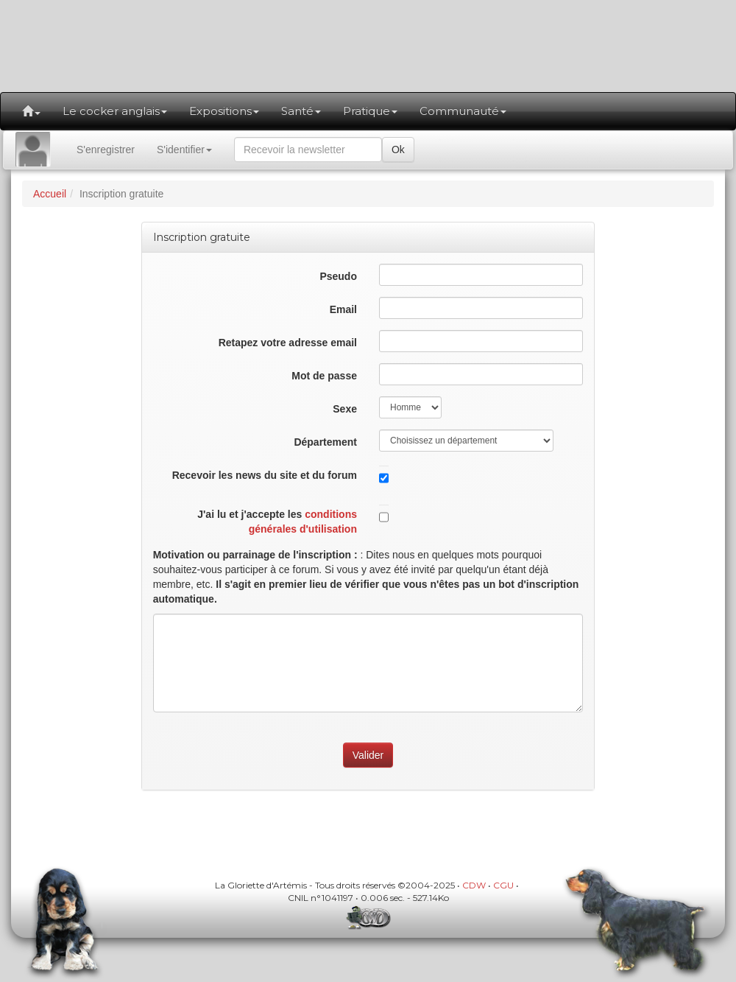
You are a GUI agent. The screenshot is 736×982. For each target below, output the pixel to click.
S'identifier (184, 149)
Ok (398, 149)
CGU (503, 885)
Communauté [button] (463, 111)
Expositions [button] (224, 111)
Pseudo (338, 276)
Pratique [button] (370, 111)
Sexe (345, 409)
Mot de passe (324, 376)
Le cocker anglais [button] (115, 111)
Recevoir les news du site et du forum (264, 475)
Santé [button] (301, 111)
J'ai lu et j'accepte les (277, 521)
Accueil (49, 194)
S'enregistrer (106, 149)
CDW (474, 885)
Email (343, 309)
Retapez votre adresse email (288, 342)
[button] (31, 111)
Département (325, 442)
